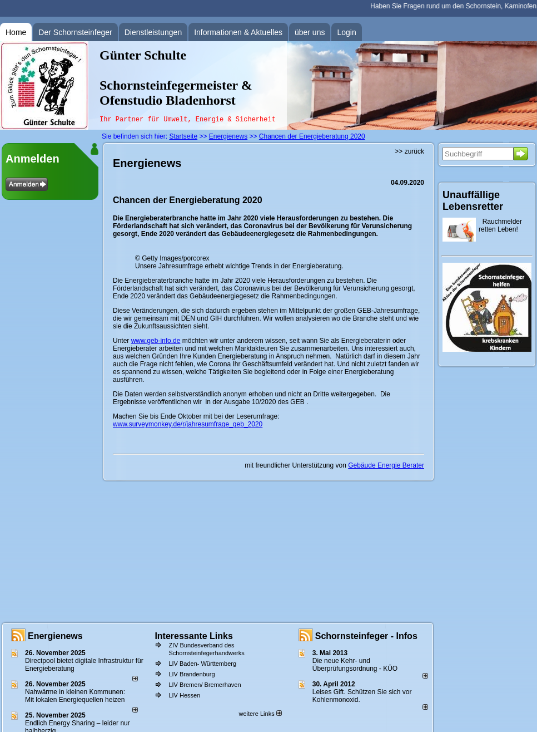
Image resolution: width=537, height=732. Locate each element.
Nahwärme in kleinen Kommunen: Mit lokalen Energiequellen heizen (75, 696)
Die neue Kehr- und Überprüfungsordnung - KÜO (354, 664)
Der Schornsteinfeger (75, 32)
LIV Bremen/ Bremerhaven (204, 684)
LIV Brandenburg (191, 674)
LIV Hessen (184, 695)
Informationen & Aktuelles (238, 32)
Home (16, 32)
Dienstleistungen (153, 32)
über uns (310, 32)
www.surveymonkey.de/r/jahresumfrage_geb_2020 (187, 424)
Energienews (55, 636)
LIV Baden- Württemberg (202, 663)
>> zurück (409, 151)
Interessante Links (194, 636)
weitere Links (259, 713)
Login (346, 32)
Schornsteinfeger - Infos (366, 636)
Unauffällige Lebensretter (472, 200)
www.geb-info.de (156, 341)
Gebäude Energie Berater (386, 465)
